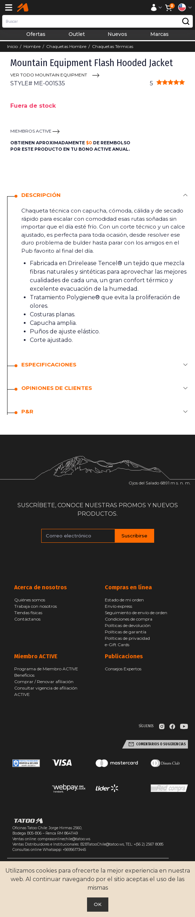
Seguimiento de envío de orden (136, 612)
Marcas (159, 34)
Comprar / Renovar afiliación (44, 681)
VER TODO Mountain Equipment (48, 74)
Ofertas (35, 34)
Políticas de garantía (125, 631)
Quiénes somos (29, 599)
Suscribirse (134, 535)
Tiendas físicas (28, 612)
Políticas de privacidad (127, 638)
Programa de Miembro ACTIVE (46, 668)
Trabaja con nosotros (35, 606)
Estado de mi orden (124, 599)
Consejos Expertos (123, 668)
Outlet (77, 34)
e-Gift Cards (117, 644)
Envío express (118, 606)
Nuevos (117, 34)
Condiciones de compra (128, 619)
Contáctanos (27, 619)
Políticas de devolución (128, 625)
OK (98, 904)
